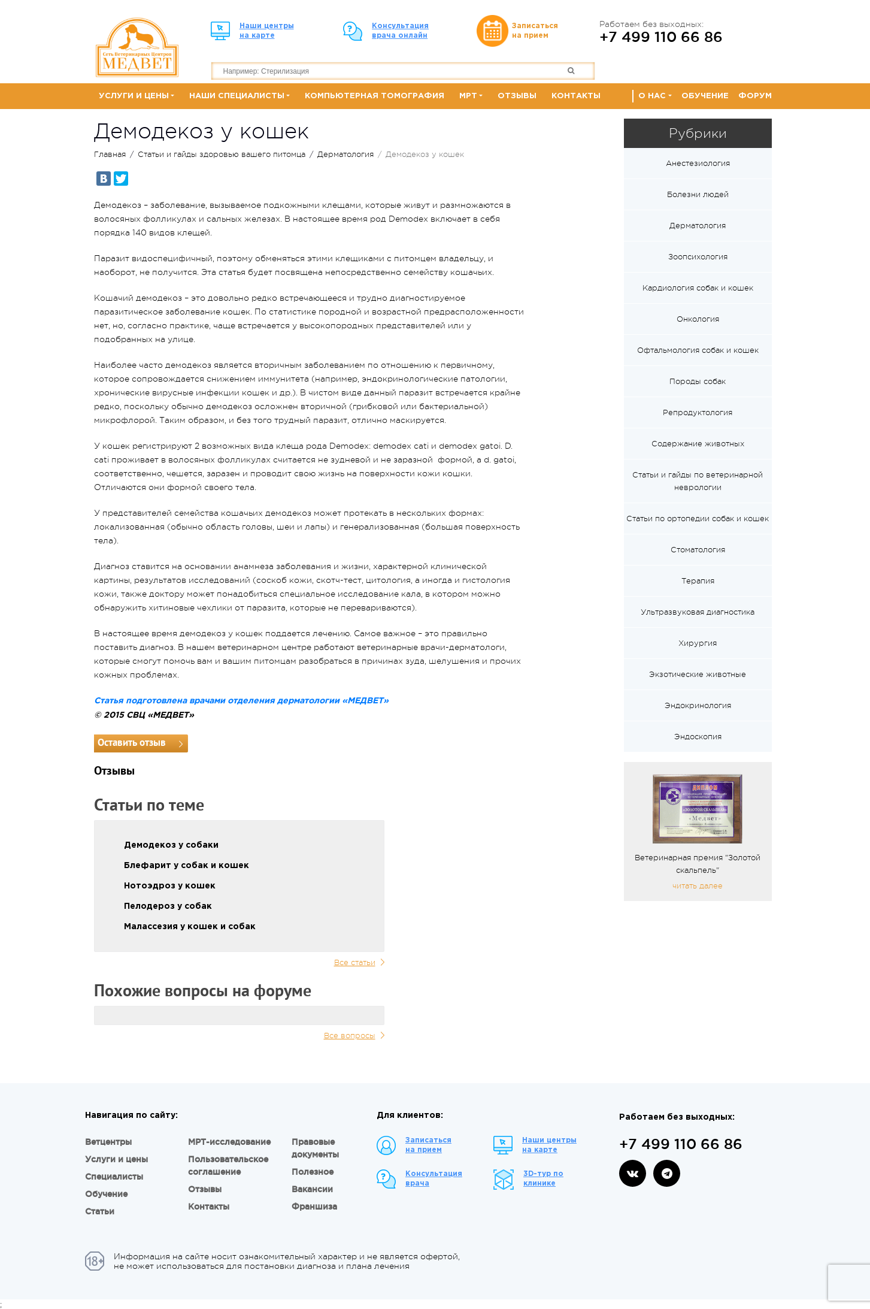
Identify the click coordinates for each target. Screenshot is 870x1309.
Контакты (576, 96)
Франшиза (314, 1206)
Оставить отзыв (132, 743)
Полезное (313, 1172)
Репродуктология (697, 412)
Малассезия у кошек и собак (190, 926)
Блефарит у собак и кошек (186, 865)
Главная (110, 154)
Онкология (698, 319)
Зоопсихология (697, 256)
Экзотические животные (697, 674)
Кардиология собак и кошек (697, 287)
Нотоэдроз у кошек (170, 886)
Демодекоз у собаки (171, 845)
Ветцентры (108, 1142)
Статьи (99, 1211)
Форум (755, 96)
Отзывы (517, 96)
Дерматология (345, 154)
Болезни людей (698, 194)
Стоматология (698, 549)
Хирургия (697, 643)
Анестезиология (698, 163)
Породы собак (697, 381)
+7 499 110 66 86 (661, 36)
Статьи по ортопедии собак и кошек (697, 518)
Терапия (697, 580)
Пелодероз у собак (168, 906)
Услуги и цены (134, 96)
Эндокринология (698, 705)
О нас (652, 96)
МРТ (468, 96)
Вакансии (312, 1189)
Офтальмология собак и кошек (698, 350)
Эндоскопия (698, 736)
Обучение (705, 96)
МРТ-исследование (229, 1142)
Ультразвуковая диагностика (697, 611)
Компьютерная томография (374, 96)
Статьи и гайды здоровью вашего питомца (221, 154)
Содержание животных (697, 443)
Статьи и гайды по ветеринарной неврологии (697, 481)
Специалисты (114, 1176)
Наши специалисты (236, 96)
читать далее (697, 885)
